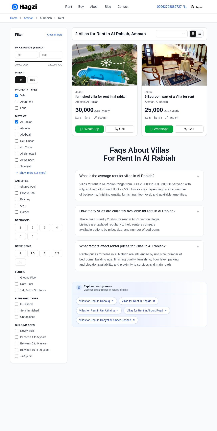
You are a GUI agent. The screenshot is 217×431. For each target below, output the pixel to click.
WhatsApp (89, 129)
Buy (81, 6)
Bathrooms (23, 246)
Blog (108, 6)
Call (120, 129)
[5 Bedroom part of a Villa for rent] (174, 90)
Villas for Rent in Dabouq (96, 301)
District (21, 116)
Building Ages (25, 325)
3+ (20, 262)
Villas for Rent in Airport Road (147, 310)
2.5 (57, 253)
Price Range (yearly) (29, 47)
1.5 (33, 253)
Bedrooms (22, 220)
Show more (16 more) (30, 172)
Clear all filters (54, 34)
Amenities (22, 181)
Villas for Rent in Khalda (138, 301)
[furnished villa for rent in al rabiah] (104, 90)
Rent (68, 6)
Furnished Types (26, 298)
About (94, 6)
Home (13, 18)
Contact (122, 6)
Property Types (26, 89)
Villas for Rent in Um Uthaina (99, 310)
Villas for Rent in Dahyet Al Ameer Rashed (107, 320)
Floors (20, 272)
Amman (28, 18)
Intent (19, 72)
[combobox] (172, 33)
